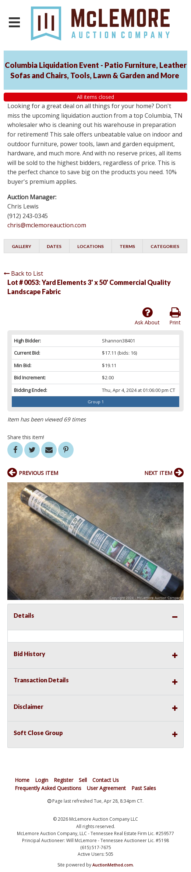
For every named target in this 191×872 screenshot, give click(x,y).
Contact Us (105, 779)
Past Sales (143, 788)
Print (175, 316)
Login (41, 779)
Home (22, 779)
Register (63, 779)
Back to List (23, 273)
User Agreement (106, 788)
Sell (83, 779)
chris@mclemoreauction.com (46, 225)
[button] (177, 489)
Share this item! (25, 437)
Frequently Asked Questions (48, 788)
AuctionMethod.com (112, 865)
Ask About (147, 316)
